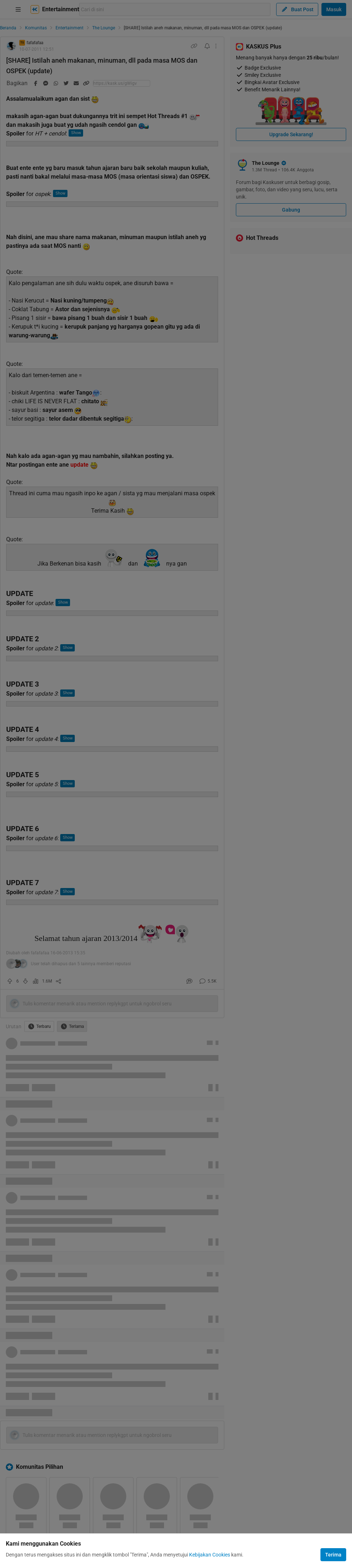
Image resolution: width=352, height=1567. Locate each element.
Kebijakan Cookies (209, 1555)
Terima (333, 1555)
